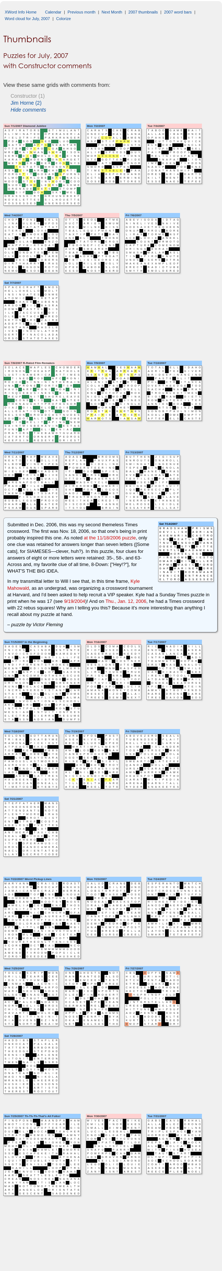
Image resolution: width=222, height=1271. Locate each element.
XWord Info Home (21, 12)
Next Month (112, 12)
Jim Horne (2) (26, 103)
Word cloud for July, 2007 (27, 18)
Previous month (81, 12)
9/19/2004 (74, 601)
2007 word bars (178, 12)
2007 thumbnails (143, 12)
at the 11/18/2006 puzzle (110, 537)
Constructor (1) (28, 96)
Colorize (63, 18)
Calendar (53, 12)
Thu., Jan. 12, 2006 (126, 601)
